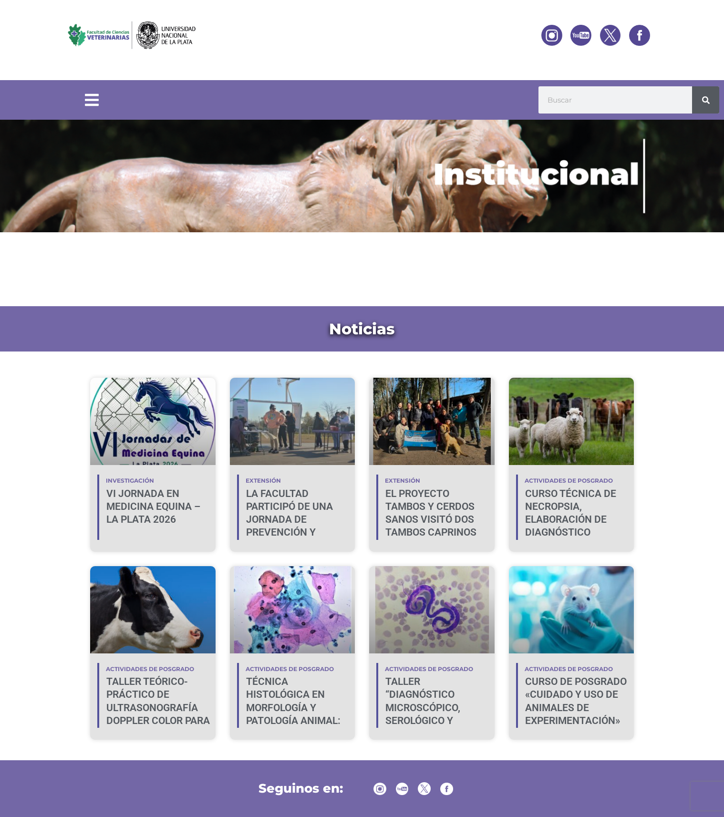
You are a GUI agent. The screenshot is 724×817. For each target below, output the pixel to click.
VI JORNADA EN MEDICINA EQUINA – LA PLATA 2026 (153, 507)
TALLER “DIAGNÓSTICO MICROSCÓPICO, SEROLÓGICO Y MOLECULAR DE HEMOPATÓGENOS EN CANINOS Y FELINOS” (435, 720)
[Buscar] (705, 100)
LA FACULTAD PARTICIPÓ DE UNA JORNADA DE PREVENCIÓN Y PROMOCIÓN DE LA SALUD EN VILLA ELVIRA (289, 533)
